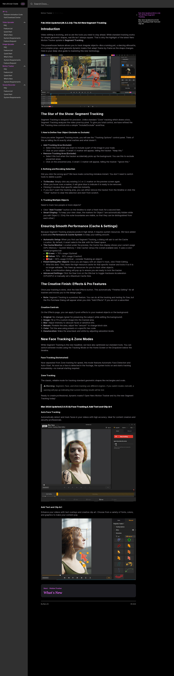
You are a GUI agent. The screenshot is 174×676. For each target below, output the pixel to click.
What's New (8, 35)
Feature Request (10, 41)
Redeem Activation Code (13, 15)
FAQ (5, 25)
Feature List (8, 28)
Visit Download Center (12, 17)
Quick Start (8, 32)
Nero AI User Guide (10, 4)
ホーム (5, 11)
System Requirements (12, 38)
